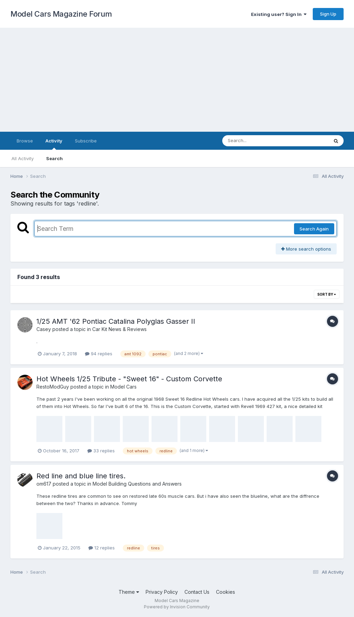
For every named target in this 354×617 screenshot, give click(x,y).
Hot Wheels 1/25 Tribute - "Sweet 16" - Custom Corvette (129, 379)
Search (54, 158)
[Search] (256, 140)
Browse (25, 141)
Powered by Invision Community (177, 606)
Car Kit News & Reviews (119, 329)
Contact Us (196, 592)
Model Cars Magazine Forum (61, 13)
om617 (43, 484)
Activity (53, 144)
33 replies (101, 450)
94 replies (98, 353)
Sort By (326, 294)
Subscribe (86, 141)
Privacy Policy (162, 592)
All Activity (22, 158)
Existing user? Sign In (278, 14)
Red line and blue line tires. (81, 476)
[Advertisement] (177, 79)
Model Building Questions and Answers (137, 484)
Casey (43, 329)
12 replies (101, 547)
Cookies (225, 592)
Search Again (314, 229)
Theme (129, 592)
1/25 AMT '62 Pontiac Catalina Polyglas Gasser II (115, 321)
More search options (306, 249)
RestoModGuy (52, 387)
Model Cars (123, 387)
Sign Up (328, 14)
